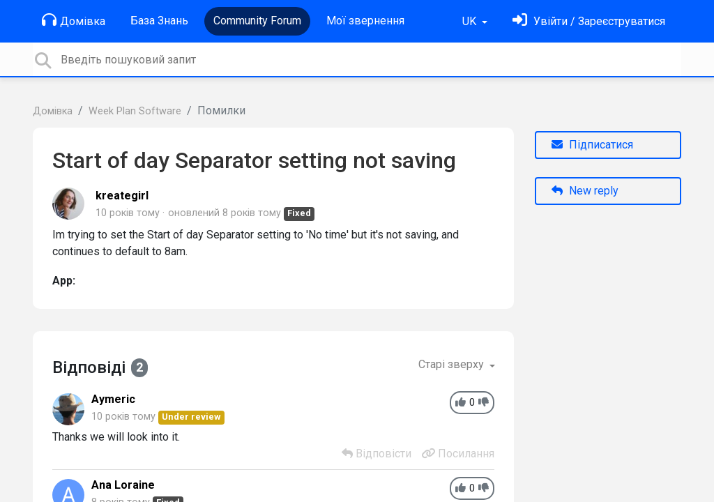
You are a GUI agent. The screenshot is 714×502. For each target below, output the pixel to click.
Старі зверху (452, 364)
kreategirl (122, 195)
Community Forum (257, 20)
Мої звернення (365, 20)
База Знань (159, 20)
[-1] (483, 403)
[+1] (460, 403)
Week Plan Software (135, 111)
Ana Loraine (123, 485)
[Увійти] (589, 21)
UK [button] (470, 21)
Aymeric (113, 399)
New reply (585, 190)
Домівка (73, 20)
